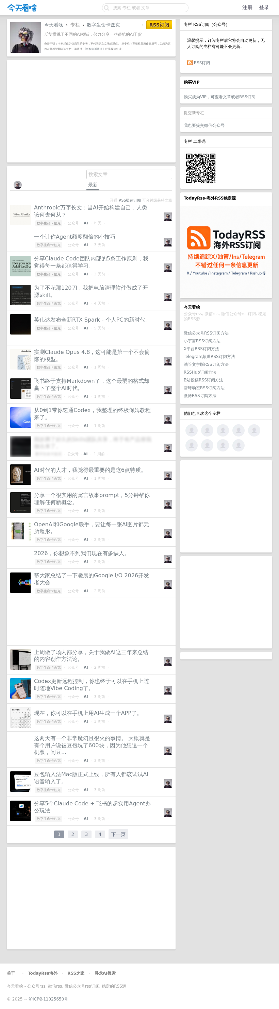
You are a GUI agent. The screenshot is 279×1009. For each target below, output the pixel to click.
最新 (93, 184)
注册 (247, 7)
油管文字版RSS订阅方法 (206, 364)
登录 (264, 7)
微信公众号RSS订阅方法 (206, 333)
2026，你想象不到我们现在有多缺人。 (82, 553)
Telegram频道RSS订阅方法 (209, 356)
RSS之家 (75, 973)
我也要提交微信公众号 (204, 125)
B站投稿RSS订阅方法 (203, 380)
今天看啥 (53, 25)
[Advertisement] (226, 506)
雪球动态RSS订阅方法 (204, 388)
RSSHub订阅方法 (200, 372)
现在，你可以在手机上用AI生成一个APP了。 (88, 713)
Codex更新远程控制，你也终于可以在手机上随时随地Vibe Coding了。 (91, 684)
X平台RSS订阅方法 (201, 348)
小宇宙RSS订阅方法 (202, 341)
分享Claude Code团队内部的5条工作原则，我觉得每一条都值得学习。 (91, 262)
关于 (11, 973)
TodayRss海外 (43, 973)
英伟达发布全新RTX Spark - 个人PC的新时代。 (92, 320)
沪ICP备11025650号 (48, 999)
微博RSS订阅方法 (200, 395)
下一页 (118, 834)
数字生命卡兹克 (103, 25)
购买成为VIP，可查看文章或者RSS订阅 (220, 97)
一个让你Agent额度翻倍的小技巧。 (77, 237)
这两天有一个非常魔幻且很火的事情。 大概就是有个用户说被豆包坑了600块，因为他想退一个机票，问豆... (92, 745)
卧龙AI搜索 (105, 973)
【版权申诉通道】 (94, 49)
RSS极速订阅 (129, 200)
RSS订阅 (202, 63)
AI (86, 223)
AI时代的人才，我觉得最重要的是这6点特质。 (90, 470)
